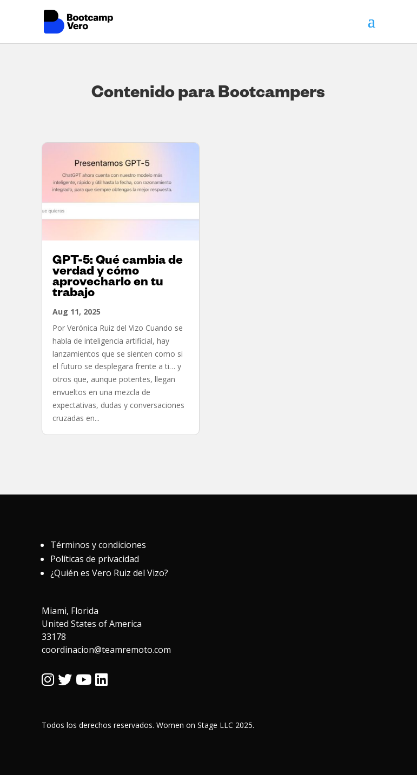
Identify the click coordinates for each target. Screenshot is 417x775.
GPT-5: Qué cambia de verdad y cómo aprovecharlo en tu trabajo (117, 278)
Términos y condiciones (98, 545)
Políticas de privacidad (94, 559)
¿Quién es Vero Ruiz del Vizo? (109, 573)
